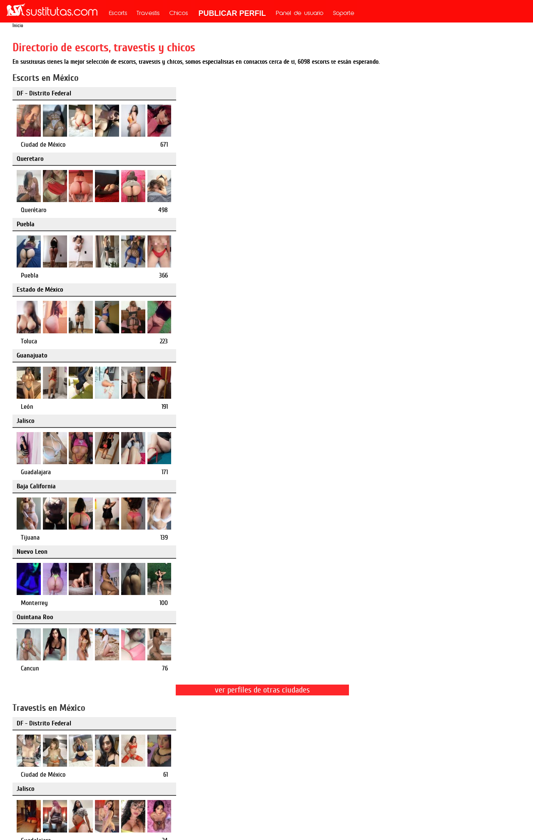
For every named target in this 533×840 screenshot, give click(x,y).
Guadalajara (380, 210)
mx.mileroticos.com (303, 744)
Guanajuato (204, 158)
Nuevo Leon (204, 224)
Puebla (370, 93)
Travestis (148, 14)
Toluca (29, 210)
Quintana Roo (379, 224)
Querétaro (205, 144)
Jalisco (370, 158)
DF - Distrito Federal (44, 93)
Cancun (374, 275)
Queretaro (202, 93)
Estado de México (40, 158)
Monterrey (206, 275)
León (199, 210)
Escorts (118, 14)
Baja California (36, 224)
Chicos (178, 14)
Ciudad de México (43, 144)
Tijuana (30, 275)
